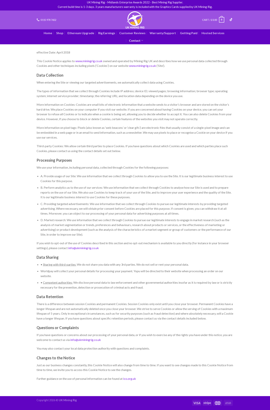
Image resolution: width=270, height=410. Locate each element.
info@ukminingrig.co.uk (83, 248)
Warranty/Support (163, 33)
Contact (136, 40)
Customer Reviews (132, 33)
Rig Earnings (106, 33)
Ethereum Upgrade (81, 33)
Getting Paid (188, 33)
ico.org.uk (129, 378)
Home (48, 33)
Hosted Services (213, 33)
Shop (59, 33)
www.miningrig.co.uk (88, 61)
